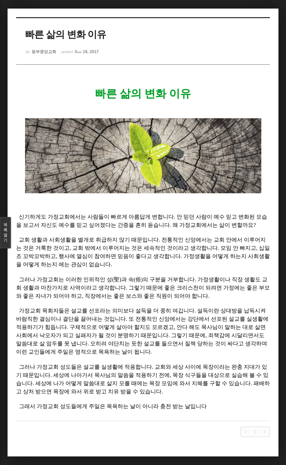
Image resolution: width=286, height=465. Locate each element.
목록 (5, 232)
